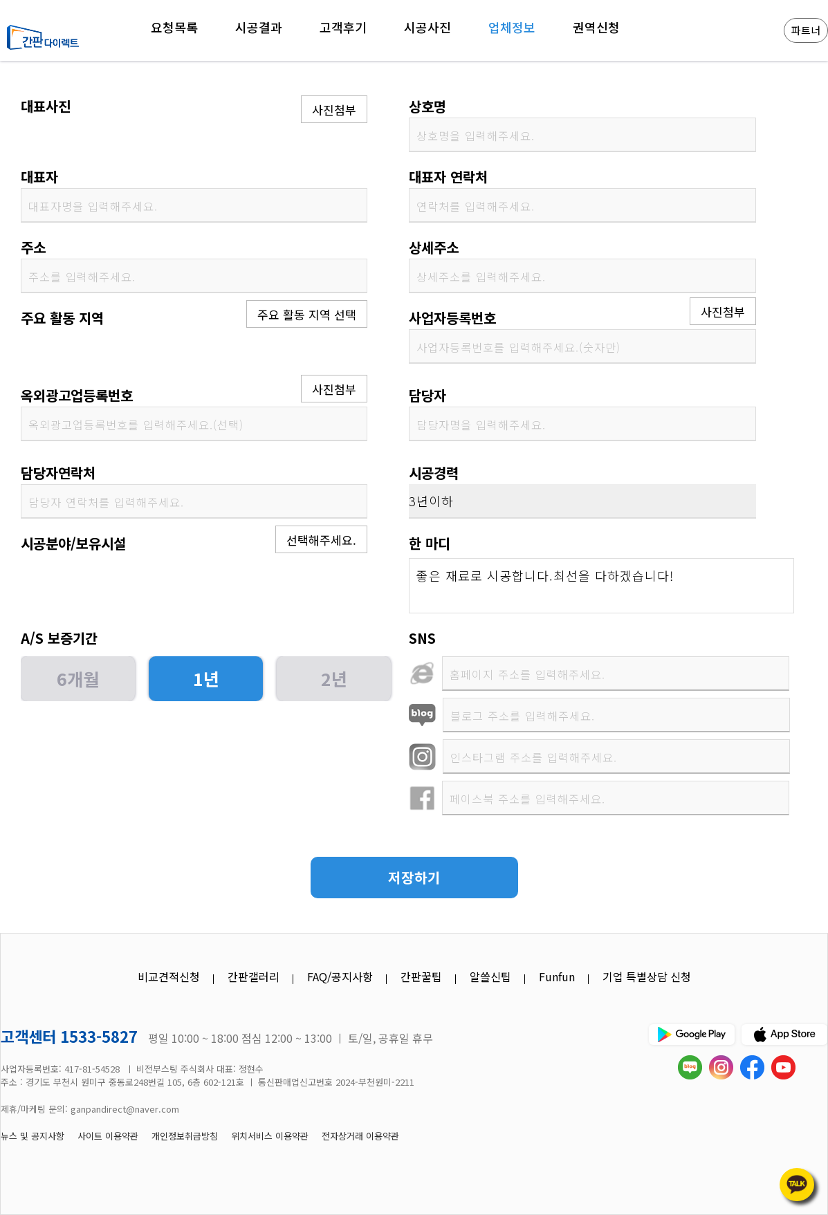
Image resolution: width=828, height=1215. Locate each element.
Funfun (557, 976)
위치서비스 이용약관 (270, 1135)
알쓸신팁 (490, 976)
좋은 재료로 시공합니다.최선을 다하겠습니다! (601, 585)
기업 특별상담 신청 (646, 976)
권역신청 (596, 27)
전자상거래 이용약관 (360, 1135)
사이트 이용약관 (107, 1135)
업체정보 (511, 27)
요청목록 (174, 27)
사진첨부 (334, 109)
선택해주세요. (321, 539)
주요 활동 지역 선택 (306, 314)
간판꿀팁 (421, 976)
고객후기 (343, 27)
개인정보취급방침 (184, 1135)
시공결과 (258, 27)
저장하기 (414, 877)
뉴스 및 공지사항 (32, 1135)
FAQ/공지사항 (340, 976)
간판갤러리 (253, 976)
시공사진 (427, 27)
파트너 (805, 30)
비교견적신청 (169, 976)
